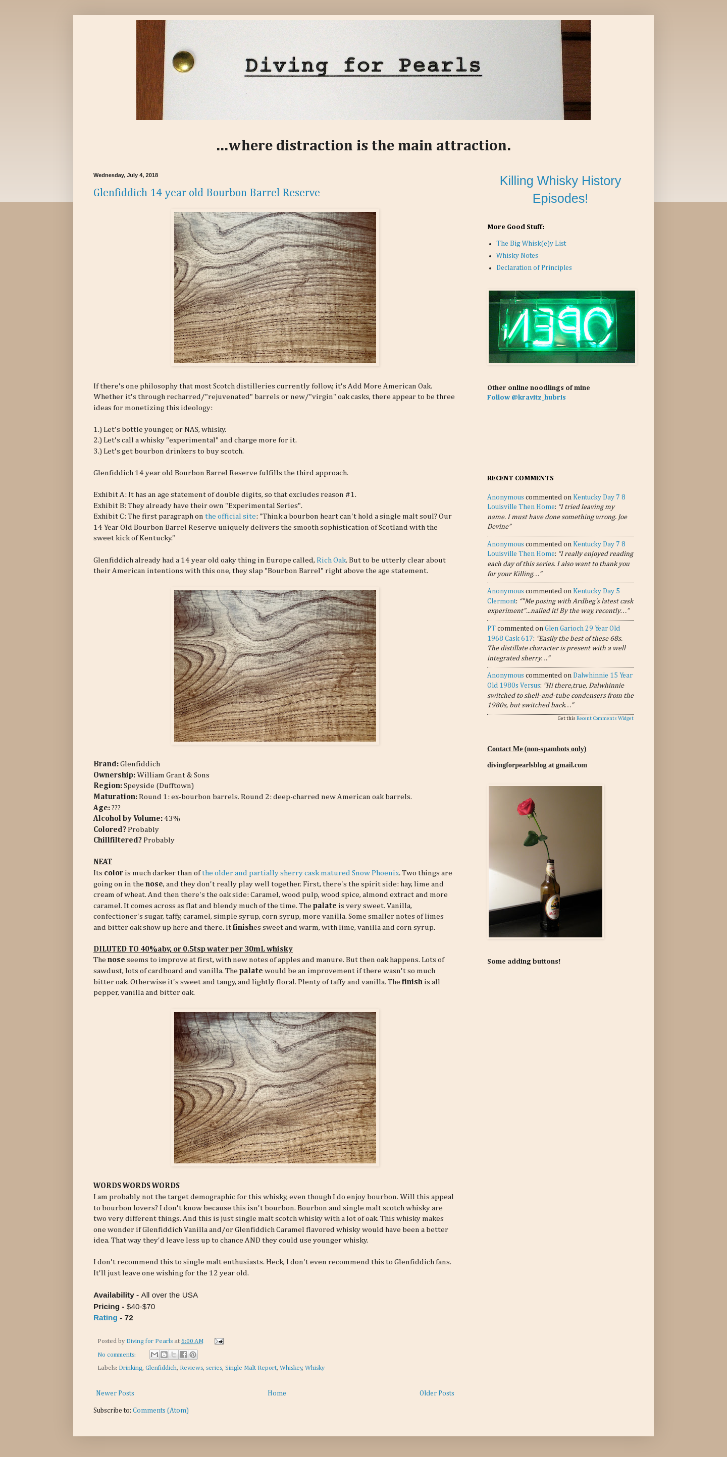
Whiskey (291, 1368)
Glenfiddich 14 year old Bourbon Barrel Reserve (206, 193)
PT (491, 628)
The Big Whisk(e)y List (531, 243)
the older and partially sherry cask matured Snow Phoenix (299, 873)
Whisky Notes (517, 255)
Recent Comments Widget (605, 718)
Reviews (191, 1368)
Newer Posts (115, 1393)
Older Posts (437, 1393)
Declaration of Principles (534, 267)
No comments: (117, 1355)
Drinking (130, 1368)
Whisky (315, 1368)
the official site (230, 516)
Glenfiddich (161, 1368)
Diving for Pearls (150, 1341)
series (214, 1368)
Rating (105, 1317)
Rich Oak (331, 560)
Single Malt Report (251, 1368)
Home (277, 1393)
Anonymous (505, 497)
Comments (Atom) (161, 1410)
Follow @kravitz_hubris (526, 397)
